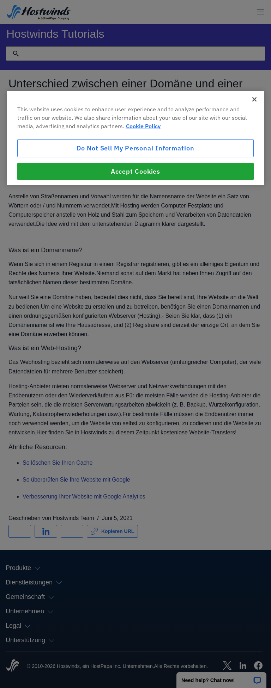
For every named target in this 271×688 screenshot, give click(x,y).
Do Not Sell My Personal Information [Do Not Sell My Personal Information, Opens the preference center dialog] (135, 148)
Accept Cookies (136, 171)
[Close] (254, 99)
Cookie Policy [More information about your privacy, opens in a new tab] (143, 126)
